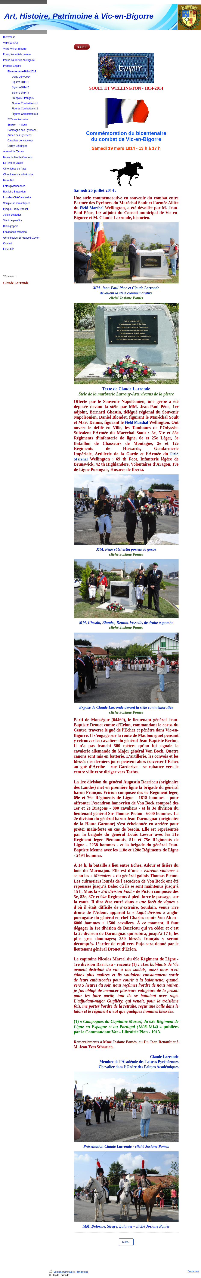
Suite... (126, 1241)
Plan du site (82, 1271)
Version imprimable (61, 1271)
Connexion (193, 1271)
